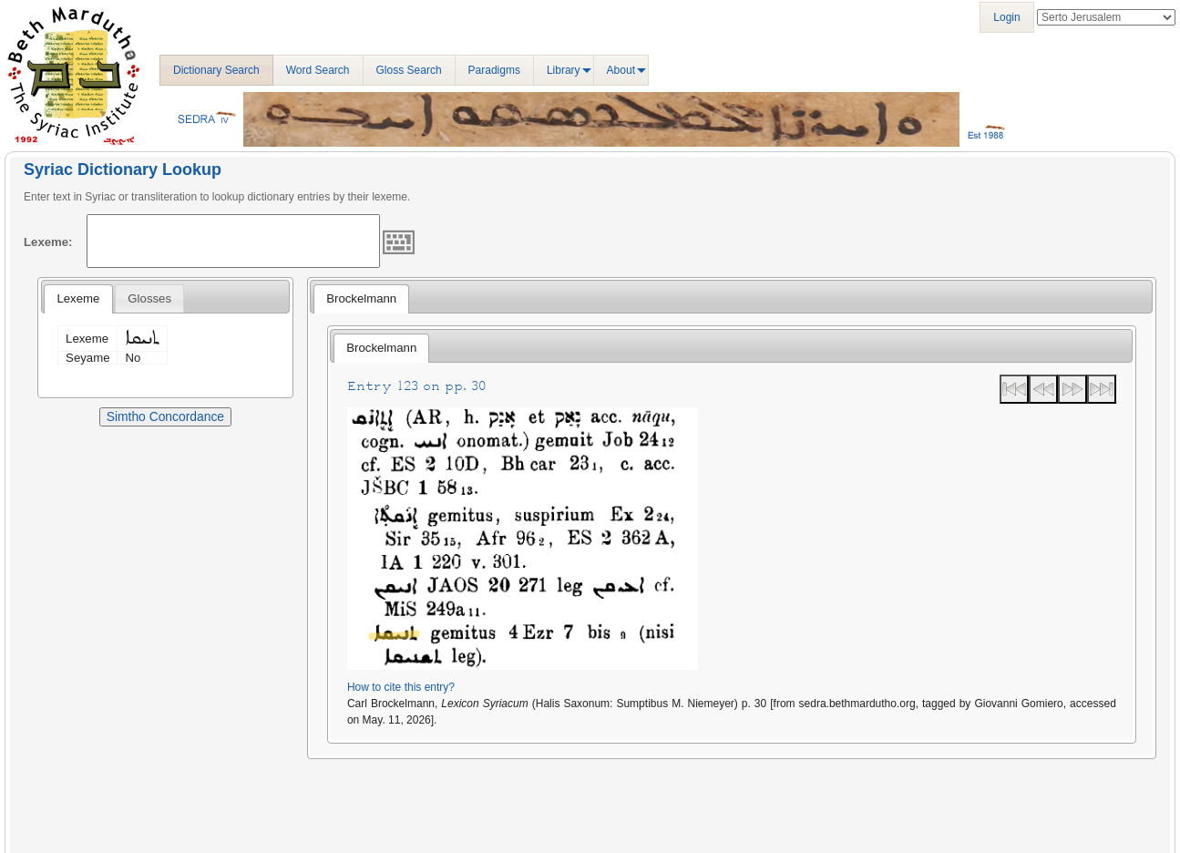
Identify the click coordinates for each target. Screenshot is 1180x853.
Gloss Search (409, 70)
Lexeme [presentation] (77, 298)
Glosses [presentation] (149, 298)
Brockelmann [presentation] (361, 298)
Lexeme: (48, 242)
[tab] (78, 298)
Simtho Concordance (165, 416)
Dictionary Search (216, 70)
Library (563, 70)
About (621, 70)
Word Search (318, 70)
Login (1006, 17)
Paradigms (494, 70)
